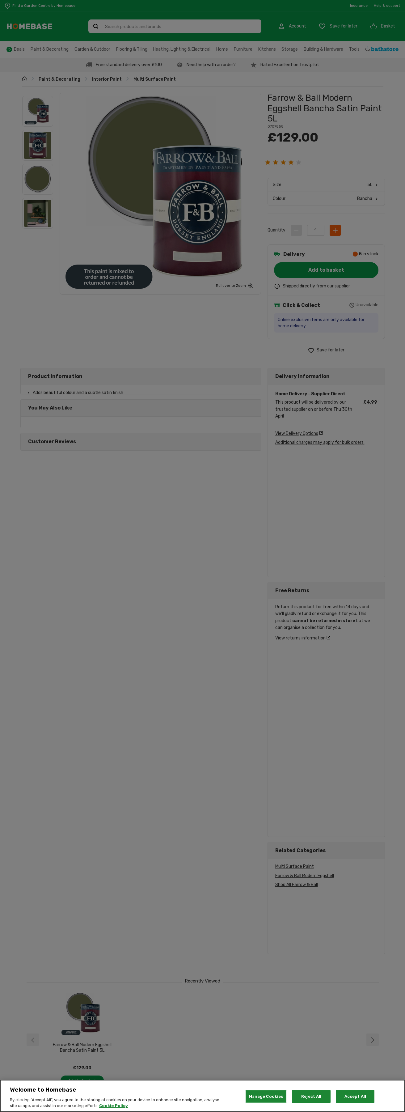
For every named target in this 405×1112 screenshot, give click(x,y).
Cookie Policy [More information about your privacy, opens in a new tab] (113, 1105)
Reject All (311, 1096)
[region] (202, 1096)
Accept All (355, 1096)
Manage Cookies (266, 1096)
